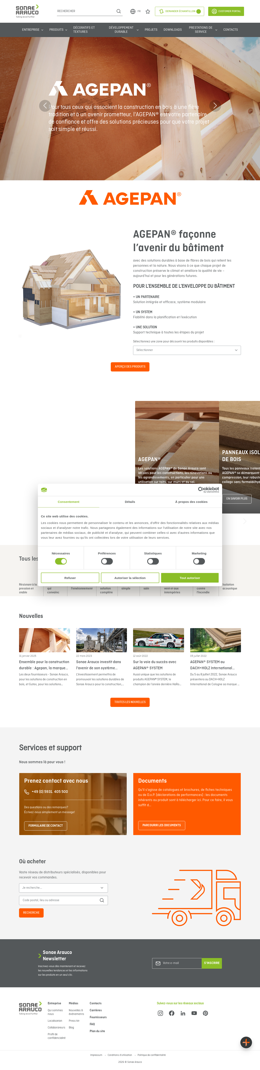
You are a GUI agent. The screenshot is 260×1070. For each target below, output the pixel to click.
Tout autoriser (190, 577)
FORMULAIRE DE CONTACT (45, 825)
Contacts (230, 30)
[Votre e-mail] (180, 963)
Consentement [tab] (68, 501)
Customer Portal (226, 11)
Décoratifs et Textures (84, 30)
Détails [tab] (130, 501)
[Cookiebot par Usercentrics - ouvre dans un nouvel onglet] (201, 490)
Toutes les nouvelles (130, 702)
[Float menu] (246, 1042)
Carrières (96, 1010)
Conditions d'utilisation (120, 1055)
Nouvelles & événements (76, 1012)
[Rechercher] (86, 11)
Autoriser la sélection (130, 577)
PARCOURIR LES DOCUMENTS (161, 825)
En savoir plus (236, 498)
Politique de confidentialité (152, 1055)
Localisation (55, 1021)
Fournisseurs (98, 1017)
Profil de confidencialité (57, 1036)
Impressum (96, 1055)
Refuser (70, 577)
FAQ (92, 1024)
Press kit (74, 1021)
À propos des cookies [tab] (191, 501)
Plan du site (97, 1031)
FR (135, 11)
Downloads (173, 30)
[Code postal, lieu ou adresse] (58, 900)
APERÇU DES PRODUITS (130, 366)
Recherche (31, 912)
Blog (71, 1027)
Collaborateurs (56, 1027)
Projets (151, 30)
